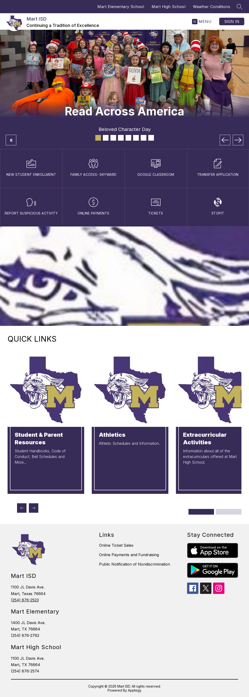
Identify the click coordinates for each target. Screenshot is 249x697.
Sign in (231, 21)
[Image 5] (128, 138)
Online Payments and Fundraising (129, 554)
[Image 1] (98, 138)
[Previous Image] (225, 140)
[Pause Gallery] (11, 140)
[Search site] (239, 6)
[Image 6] (136, 138)
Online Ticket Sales (116, 545)
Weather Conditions (211, 6)
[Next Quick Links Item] (33, 508)
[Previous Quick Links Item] (21, 508)
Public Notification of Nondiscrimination (134, 564)
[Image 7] (143, 138)
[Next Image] (238, 140)
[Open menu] (202, 22)
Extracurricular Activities (205, 438)
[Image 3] (113, 138)
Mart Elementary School (120, 6)
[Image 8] (151, 138)
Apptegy (134, 690)
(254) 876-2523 (25, 600)
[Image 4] (121, 138)
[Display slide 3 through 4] (228, 512)
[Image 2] (106, 138)
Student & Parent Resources (39, 438)
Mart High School (168, 6)
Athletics (112, 434)
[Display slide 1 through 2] (201, 512)
